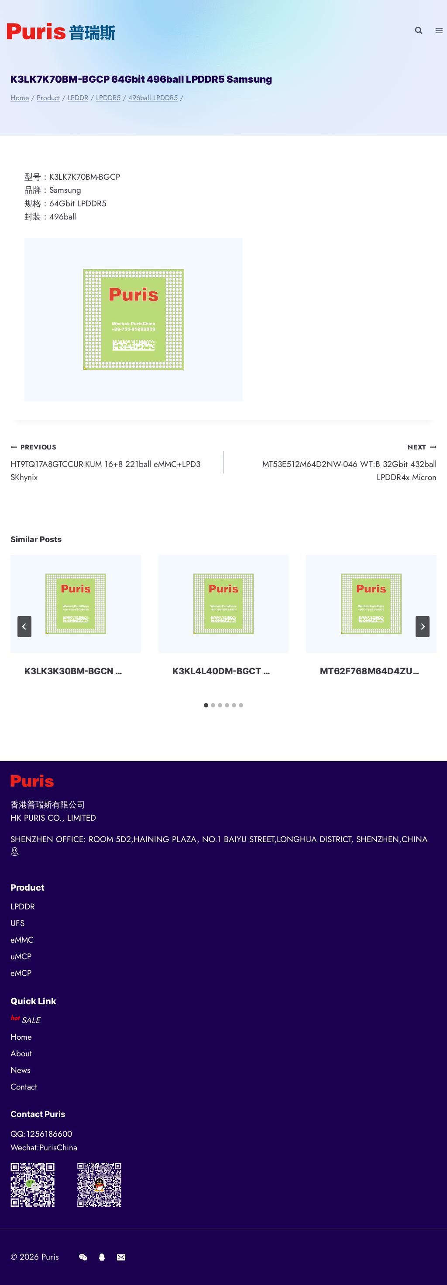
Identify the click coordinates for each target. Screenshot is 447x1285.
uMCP (20, 956)
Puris (50, 1257)
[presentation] (75, 604)
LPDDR (22, 906)
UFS (17, 923)
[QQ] (102, 1257)
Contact (23, 1087)
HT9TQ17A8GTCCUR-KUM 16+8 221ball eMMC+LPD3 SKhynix (112, 461)
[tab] (206, 705)
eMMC (22, 940)
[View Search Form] (418, 30)
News (20, 1070)
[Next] (423, 626)
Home (21, 1037)
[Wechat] (83, 1257)
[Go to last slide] (24, 626)
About (21, 1053)
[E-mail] (121, 1257)
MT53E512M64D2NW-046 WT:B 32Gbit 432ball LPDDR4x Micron (334, 461)
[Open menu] (439, 30)
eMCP (20, 973)
